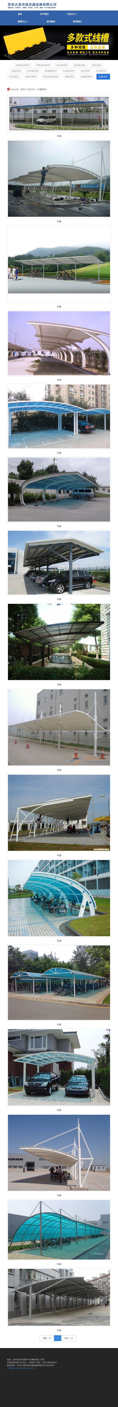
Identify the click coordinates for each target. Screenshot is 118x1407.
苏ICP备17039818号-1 (26, 1368)
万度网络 (11, 1368)
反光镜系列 (32, 71)
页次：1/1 (68, 1338)
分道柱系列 (68, 71)
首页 (20, 14)
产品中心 (72, 14)
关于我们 (44, 14)
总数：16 (47, 1338)
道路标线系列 (23, 65)
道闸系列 (16, 71)
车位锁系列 (62, 65)
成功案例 (50, 21)
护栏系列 (13, 77)
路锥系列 (69, 77)
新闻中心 (23, 21)
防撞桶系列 (50, 71)
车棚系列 (103, 77)
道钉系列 (96, 65)
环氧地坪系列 (43, 65)
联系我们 (77, 21)
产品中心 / (31, 89)
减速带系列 (30, 77)
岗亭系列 (85, 71)
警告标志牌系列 (51, 77)
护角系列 (100, 71)
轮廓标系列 (86, 77)
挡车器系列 (79, 65)
